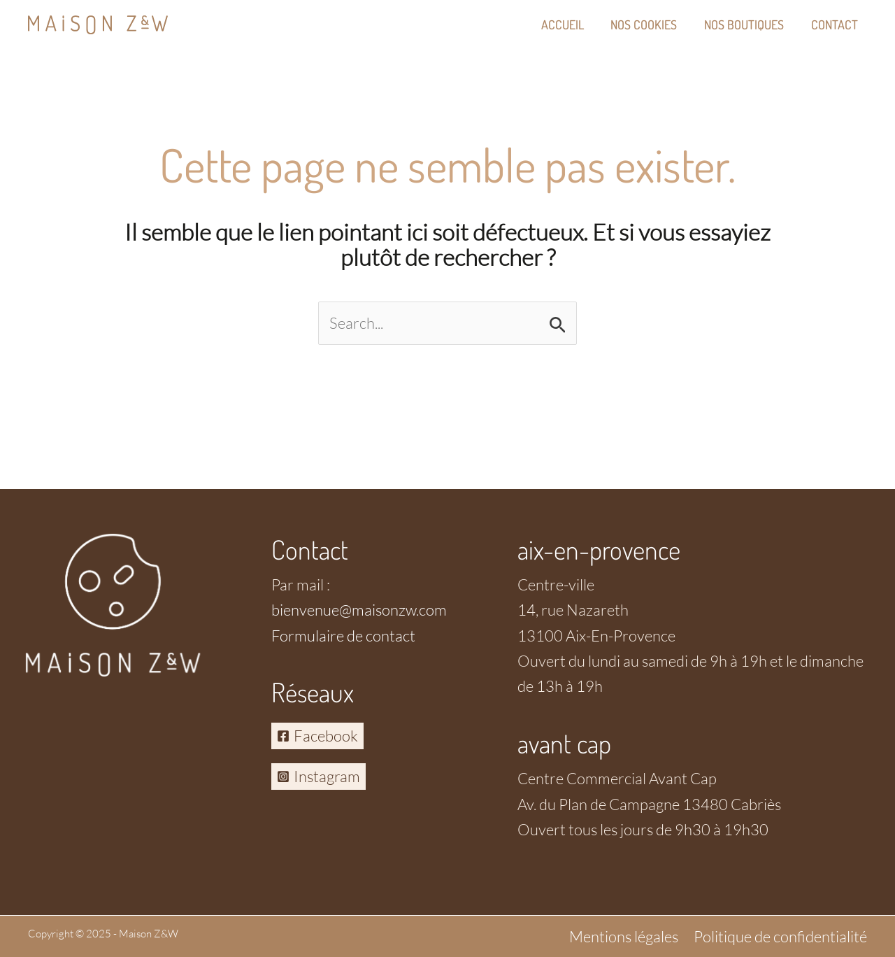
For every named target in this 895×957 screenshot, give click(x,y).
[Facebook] (317, 736)
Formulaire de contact (343, 635)
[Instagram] (318, 776)
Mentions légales (623, 936)
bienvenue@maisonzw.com (359, 609)
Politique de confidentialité (780, 936)
